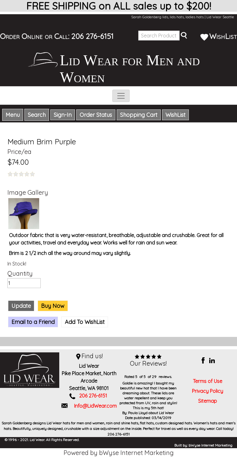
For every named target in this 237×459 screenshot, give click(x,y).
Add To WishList (85, 321)
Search (37, 114)
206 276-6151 (92, 36)
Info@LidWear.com (95, 406)
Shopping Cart (138, 114)
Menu (13, 114)
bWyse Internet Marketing (210, 445)
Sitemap (207, 401)
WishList (218, 36)
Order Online (21, 36)
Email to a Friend (33, 321)
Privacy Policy (207, 391)
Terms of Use (207, 381)
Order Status (96, 114)
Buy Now (52, 305)
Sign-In (63, 114)
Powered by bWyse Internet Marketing (119, 453)
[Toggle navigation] (121, 96)
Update (21, 305)
